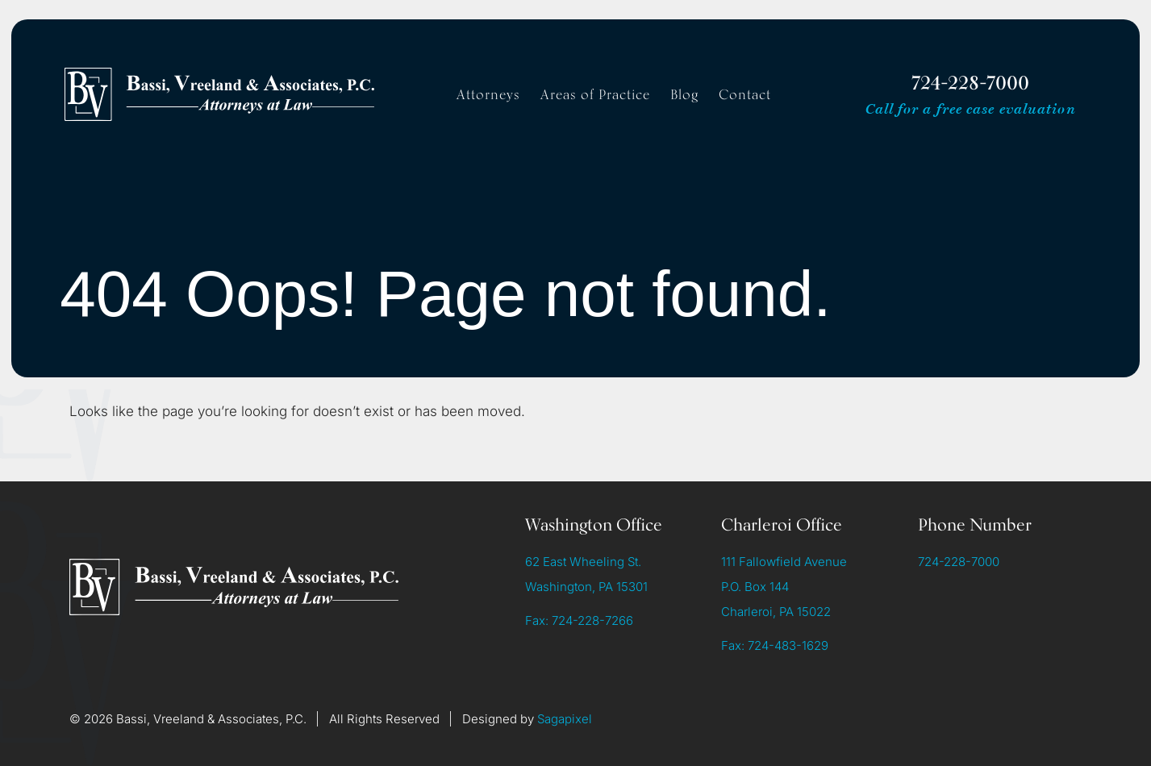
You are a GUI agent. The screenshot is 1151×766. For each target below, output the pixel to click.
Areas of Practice (595, 94)
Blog (684, 94)
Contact (745, 94)
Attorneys (488, 94)
